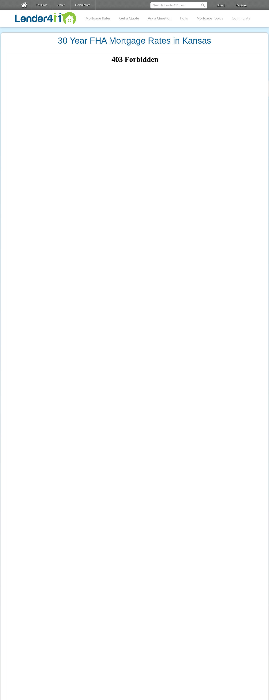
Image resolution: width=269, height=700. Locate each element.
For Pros (42, 5)
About (61, 5)
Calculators (82, 5)
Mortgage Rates (98, 18)
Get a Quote (129, 18)
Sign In (221, 5)
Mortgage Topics (210, 18)
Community (241, 18)
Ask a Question (159, 18)
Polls (184, 18)
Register (241, 5)
